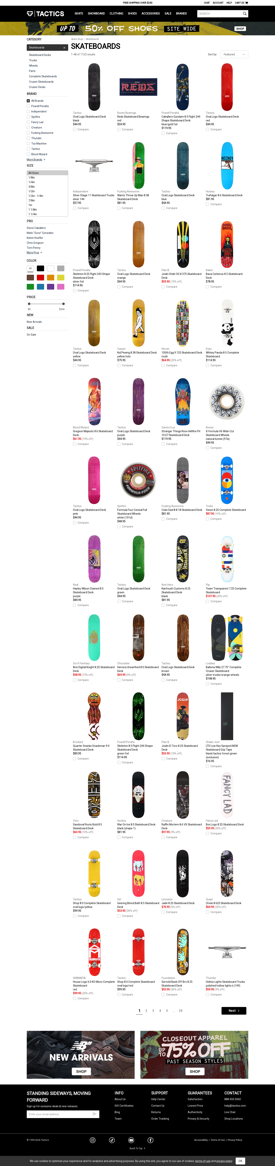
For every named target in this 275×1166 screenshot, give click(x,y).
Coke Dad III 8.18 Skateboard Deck (183, 483)
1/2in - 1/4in (47, 196)
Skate (79, 13)
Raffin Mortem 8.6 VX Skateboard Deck (183, 800)
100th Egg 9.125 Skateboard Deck (183, 328)
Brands (181, 13)
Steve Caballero (36, 227)
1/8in (47, 177)
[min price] (32, 309)
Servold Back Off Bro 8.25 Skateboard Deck (183, 957)
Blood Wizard (39, 154)
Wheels (33, 65)
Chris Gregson (35, 242)
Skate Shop (77, 39)
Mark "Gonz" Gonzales (40, 232)
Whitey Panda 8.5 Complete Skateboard (227, 328)
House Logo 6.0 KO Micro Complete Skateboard (94, 959)
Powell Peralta (40, 106)
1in (47, 205)
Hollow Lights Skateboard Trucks (227, 958)
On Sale (31, 334)
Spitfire (35, 116)
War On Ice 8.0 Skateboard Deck (138, 800)
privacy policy (224, 1161)
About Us (120, 1099)
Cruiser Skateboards (41, 81)
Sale (168, 13)
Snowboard (96, 13)
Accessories (151, 13)
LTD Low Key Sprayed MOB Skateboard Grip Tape (227, 725)
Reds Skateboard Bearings (138, 92)
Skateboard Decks (40, 55)
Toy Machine (39, 143)
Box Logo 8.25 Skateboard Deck (227, 798)
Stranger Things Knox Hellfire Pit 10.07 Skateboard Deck (183, 407)
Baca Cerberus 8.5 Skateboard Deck (227, 249)
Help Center (158, 1099)
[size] (47, 193)
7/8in (47, 200)
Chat (207, 3)
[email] (63, 1114)
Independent (39, 111)
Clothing (116, 13)
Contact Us (157, 1105)
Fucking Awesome (42, 132)
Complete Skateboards (43, 76)
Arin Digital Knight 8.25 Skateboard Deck (94, 643)
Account (218, 3)
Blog (117, 1112)
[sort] (234, 54)
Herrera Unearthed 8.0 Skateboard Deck (138, 643)
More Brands (36, 159)
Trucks (33, 60)
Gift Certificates (124, 1105)
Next (234, 1011)
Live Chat (229, 1112)
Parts (32, 71)
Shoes (132, 13)
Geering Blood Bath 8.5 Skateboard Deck (138, 879)
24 (180, 1011)
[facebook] (150, 1141)
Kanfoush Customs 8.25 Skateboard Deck (183, 566)
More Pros (35, 252)
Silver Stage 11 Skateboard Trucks (94, 171)
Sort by (212, 54)
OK (240, 1161)
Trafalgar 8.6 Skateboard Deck (227, 169)
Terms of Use (218, 1140)
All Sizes (47, 173)
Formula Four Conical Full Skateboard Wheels (138, 487)
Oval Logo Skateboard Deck (94, 92)
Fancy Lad (37, 122)
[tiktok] (112, 1140)
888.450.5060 (232, 1099)
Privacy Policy (235, 1140)
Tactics (45, 14)
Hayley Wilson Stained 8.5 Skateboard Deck (94, 566)
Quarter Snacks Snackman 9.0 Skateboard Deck (94, 721)
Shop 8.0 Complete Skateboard (94, 879)
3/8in (47, 186)
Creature (36, 127)
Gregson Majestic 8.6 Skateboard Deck (94, 407)
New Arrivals (34, 321)
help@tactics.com (235, 1105)
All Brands (35, 100)
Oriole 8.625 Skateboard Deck (227, 877)
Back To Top (138, 1148)
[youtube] (131, 1141)
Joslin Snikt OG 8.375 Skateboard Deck (183, 249)
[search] (222, 13)
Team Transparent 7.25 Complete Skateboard (227, 564)
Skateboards (47, 47)
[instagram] (92, 1140)
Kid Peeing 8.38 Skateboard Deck (138, 328)
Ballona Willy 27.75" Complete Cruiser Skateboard (227, 645)
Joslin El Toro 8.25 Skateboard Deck (183, 721)
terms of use (203, 1161)
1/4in (47, 182)
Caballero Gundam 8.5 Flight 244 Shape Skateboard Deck (183, 94)
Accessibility (201, 1140)
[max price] (64, 309)
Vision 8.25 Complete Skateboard (227, 483)
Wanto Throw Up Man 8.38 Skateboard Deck (138, 171)
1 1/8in (47, 209)
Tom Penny (33, 247)
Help (229, 3)
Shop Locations (233, 1118)
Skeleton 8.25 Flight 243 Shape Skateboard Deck (94, 251)
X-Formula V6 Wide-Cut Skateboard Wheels (227, 409)
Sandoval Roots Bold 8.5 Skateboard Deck (94, 800)
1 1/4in (47, 214)
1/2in (47, 191)
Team (118, 1118)
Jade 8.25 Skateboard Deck (183, 877)
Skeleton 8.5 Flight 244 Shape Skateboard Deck (138, 723)
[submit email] (94, 1113)
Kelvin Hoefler (35, 237)
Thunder (36, 138)
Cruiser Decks (37, 87)
